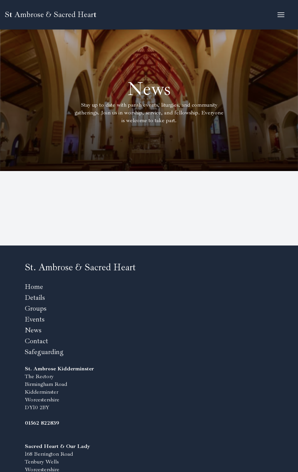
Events (35, 319)
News (33, 330)
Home (34, 286)
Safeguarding (44, 352)
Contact (36, 341)
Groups (36, 308)
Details (35, 297)
